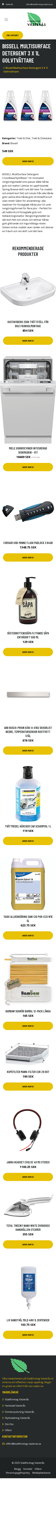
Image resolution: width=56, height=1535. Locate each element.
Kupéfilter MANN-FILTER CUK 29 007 (28, 1072)
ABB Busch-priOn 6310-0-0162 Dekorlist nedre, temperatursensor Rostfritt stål (28, 732)
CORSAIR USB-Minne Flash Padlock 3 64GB (28, 543)
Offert (8, 1430)
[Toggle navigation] (6, 19)
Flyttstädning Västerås (17, 1418)
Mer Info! (28, 161)
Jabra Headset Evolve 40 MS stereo (28, 1162)
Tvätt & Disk (23, 138)
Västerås (9, 4)
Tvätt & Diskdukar (42, 138)
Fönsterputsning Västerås (19, 1411)
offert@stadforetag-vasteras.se (39, 4)
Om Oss (9, 1424)
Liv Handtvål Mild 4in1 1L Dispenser (28, 1320)
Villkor (38, 1469)
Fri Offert (13, 35)
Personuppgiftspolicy (18, 1472)
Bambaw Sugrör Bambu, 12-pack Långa (28, 1011)
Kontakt (27, 1469)
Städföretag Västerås (17, 1399)
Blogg (17, 1469)
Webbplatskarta (41, 1472)
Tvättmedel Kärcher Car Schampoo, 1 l (28, 826)
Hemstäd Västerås (15, 1405)
